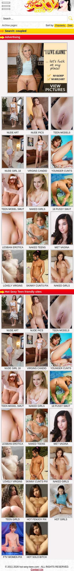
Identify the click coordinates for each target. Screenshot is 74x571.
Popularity (60, 25)
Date (70, 25)
